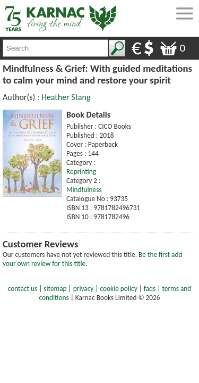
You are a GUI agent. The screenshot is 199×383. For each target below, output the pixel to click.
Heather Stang (65, 97)
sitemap (55, 288)
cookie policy (118, 288)
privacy (83, 288)
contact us (22, 288)
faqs (149, 288)
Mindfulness (84, 189)
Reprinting (81, 171)
